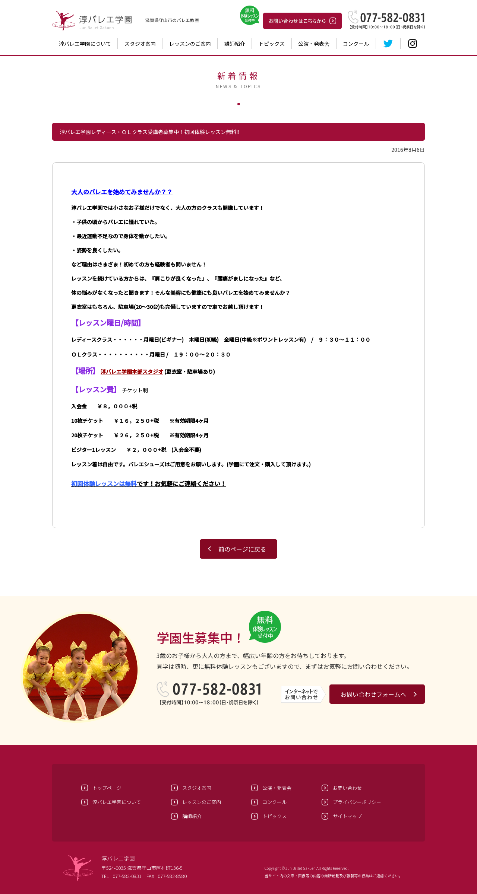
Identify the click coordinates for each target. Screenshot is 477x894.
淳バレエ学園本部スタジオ (132, 371)
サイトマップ (347, 816)
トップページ (106, 787)
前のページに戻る (242, 549)
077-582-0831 (127, 875)
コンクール (356, 43)
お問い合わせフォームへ (373, 694)
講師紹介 (234, 43)
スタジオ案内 (140, 43)
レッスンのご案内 (190, 43)
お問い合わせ (347, 787)
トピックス (272, 43)
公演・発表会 (313, 43)
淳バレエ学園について (85, 43)
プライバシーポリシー (357, 801)
